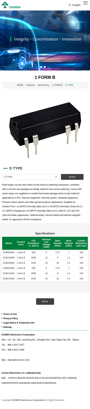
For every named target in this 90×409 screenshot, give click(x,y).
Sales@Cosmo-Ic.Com (15, 360)
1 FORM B (57, 85)
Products (30, 85)
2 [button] (45, 67)
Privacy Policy (10, 318)
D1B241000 (8, 278)
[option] (45, 40)
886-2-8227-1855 (12, 350)
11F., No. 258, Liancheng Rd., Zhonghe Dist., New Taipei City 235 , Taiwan (40, 339)
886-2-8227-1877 (12, 345)
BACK (45, 301)
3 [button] (48, 67)
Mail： (4, 360)
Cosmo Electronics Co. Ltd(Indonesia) (21, 373)
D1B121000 (8, 273)
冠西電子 (11, 5)
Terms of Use (10, 314)
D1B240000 (8, 263)
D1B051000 (8, 268)
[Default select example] (31, 177)
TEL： (4, 345)
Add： (4, 339)
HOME (20, 85)
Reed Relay (43, 85)
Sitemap (7, 327)
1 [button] (41, 67)
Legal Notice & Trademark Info (18, 323)
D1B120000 (8, 257)
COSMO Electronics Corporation (18, 334)
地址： (4, 378)
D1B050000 (8, 252)
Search (72, 177)
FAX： (4, 350)
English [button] (76, 5)
